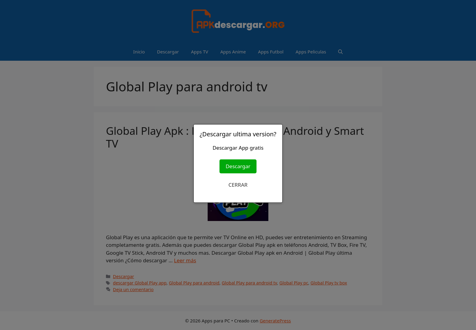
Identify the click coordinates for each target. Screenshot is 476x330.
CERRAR (238, 184)
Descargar (238, 166)
